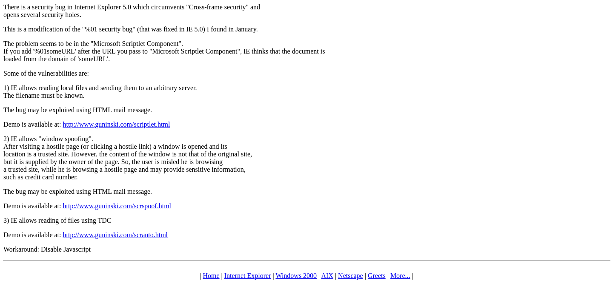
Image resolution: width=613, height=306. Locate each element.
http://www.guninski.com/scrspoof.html (117, 206)
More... (400, 275)
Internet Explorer (247, 275)
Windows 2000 (296, 275)
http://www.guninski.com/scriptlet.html (116, 124)
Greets (377, 275)
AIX (327, 275)
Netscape (350, 275)
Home (211, 275)
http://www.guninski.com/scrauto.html (115, 234)
